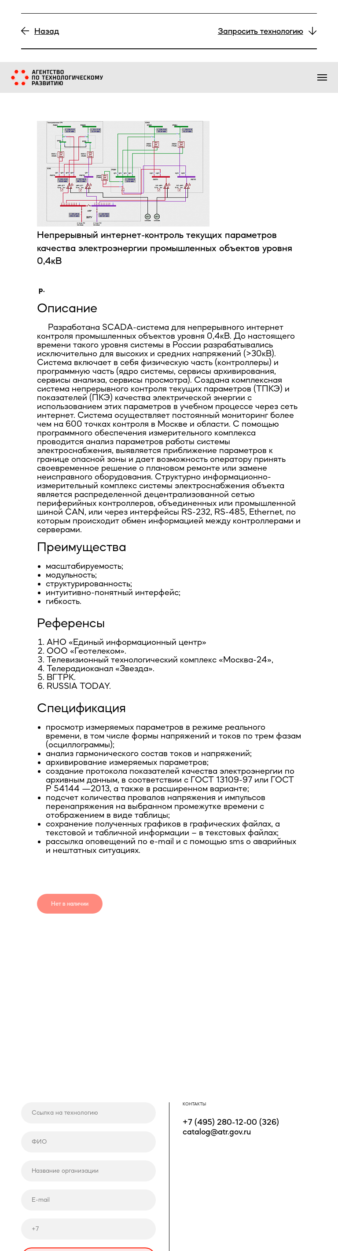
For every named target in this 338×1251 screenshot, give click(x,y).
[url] (88, 1112)
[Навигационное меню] (322, 77)
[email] (88, 1200)
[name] (88, 1141)
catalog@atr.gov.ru (217, 1131)
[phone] (88, 1229)
